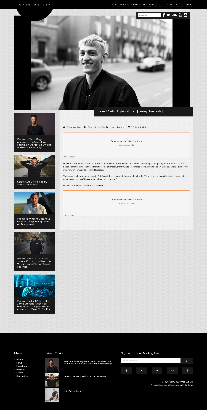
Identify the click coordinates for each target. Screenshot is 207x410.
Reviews (20, 369)
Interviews (150, 5)
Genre (163, 5)
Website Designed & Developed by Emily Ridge (172, 385)
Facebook (88, 185)
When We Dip (73, 127)
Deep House (94, 127)
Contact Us (22, 376)
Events (136, 5)
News (115, 5)
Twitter (99, 185)
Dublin (105, 127)
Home (19, 359)
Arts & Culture (184, 5)
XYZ (172, 5)
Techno (121, 127)
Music (124, 5)
